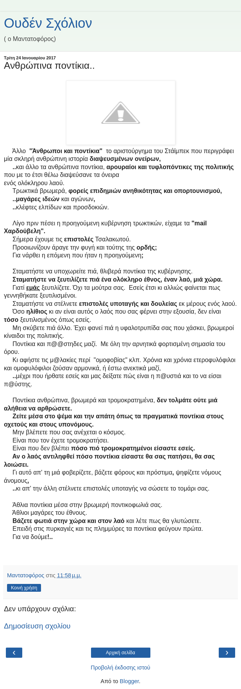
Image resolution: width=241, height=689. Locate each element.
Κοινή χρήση (24, 588)
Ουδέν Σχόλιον (48, 23)
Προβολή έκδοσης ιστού (120, 667)
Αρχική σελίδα (120, 652)
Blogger (129, 681)
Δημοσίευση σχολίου (37, 626)
